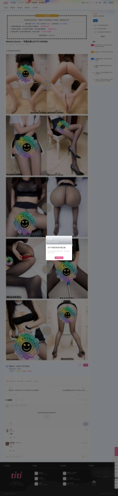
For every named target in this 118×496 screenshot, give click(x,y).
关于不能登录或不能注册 (57, 247)
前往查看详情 (59, 257)
